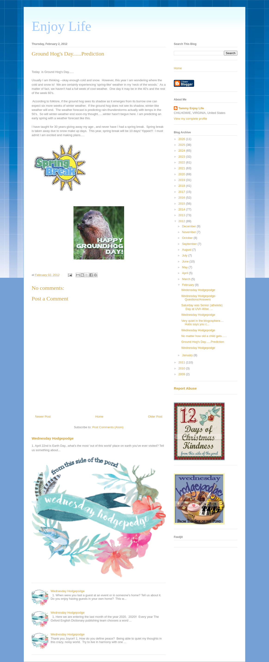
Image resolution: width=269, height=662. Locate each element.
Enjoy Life (61, 26)
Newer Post (43, 416)
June (186, 261)
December (189, 226)
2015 (182, 203)
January (188, 355)
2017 (182, 192)
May (185, 267)
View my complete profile (190, 118)
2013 (182, 215)
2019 (182, 180)
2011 (182, 362)
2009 (182, 374)
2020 (182, 174)
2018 (182, 185)
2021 (182, 168)
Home (99, 416)
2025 (182, 145)
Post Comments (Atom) (107, 427)
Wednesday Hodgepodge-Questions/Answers (198, 297)
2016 (182, 197)
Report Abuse (185, 388)
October (188, 238)
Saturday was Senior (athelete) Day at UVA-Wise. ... (201, 307)
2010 (182, 368)
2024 (182, 150)
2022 (182, 162)
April (185, 273)
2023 (182, 156)
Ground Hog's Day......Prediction (202, 341)
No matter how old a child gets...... (204, 336)
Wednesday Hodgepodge (52, 438)
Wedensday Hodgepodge (198, 290)
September (190, 244)
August (187, 249)
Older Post (155, 416)
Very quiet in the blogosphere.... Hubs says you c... (202, 322)
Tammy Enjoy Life (191, 108)
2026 (182, 139)
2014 (182, 209)
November (189, 232)
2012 (182, 221)
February (188, 285)
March (186, 279)
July (185, 255)
